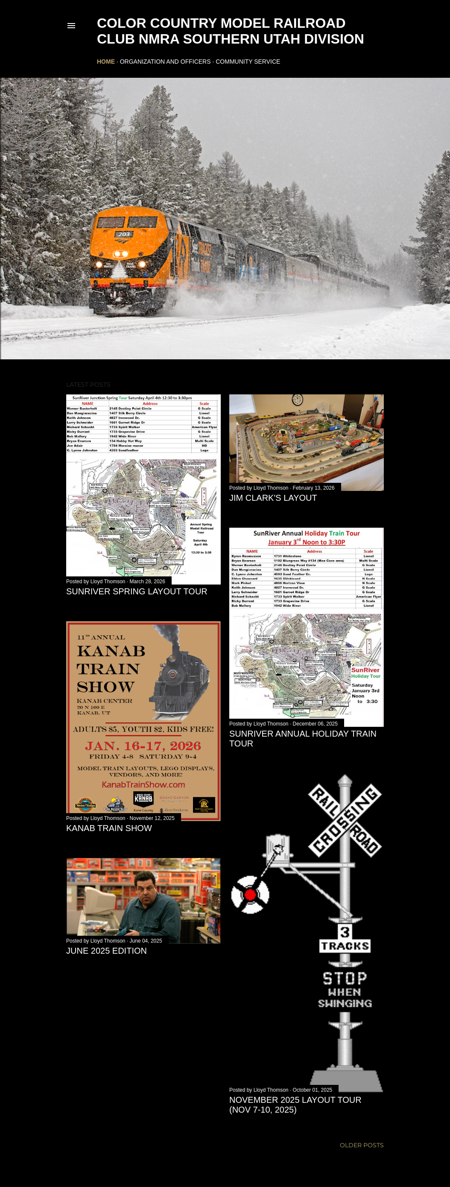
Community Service (248, 61)
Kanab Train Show (109, 828)
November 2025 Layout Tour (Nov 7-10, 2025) (295, 1104)
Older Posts (362, 1145)
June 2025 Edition (106, 950)
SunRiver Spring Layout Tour (136, 591)
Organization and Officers (165, 61)
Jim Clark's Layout (273, 497)
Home (106, 61)
